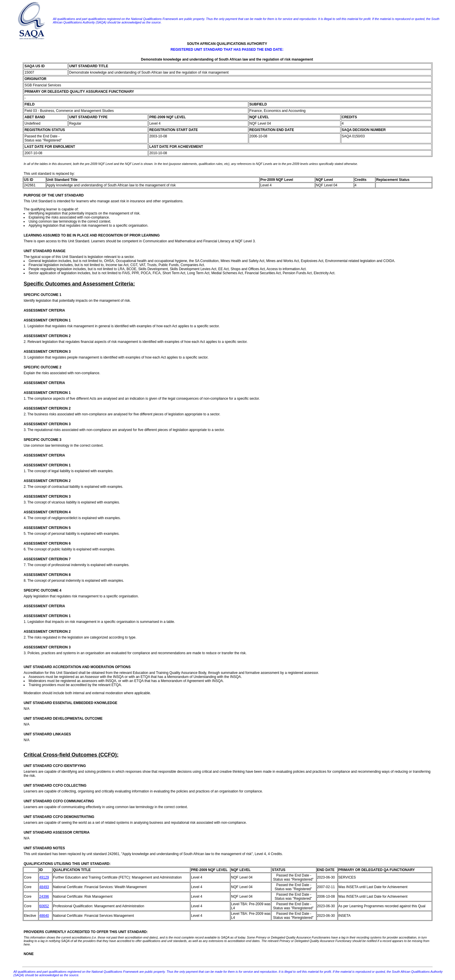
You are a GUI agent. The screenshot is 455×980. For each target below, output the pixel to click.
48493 (44, 887)
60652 (44, 906)
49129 (44, 877)
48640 (44, 916)
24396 (44, 896)
